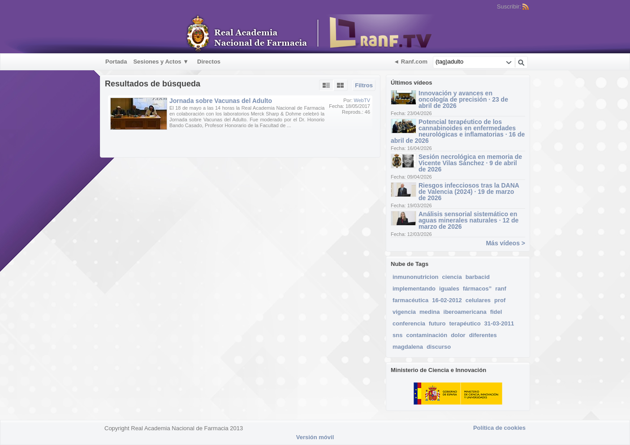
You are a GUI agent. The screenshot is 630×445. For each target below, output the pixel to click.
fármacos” (477, 288)
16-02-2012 (447, 300)
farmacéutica (410, 300)
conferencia (409, 323)
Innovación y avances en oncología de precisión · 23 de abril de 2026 (463, 99)
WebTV (362, 100)
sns (397, 335)
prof (499, 300)
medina (429, 311)
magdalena (408, 346)
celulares (478, 300)
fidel (496, 311)
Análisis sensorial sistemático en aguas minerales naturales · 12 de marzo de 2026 (468, 220)
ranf (500, 288)
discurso (439, 346)
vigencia (404, 311)
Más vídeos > (505, 243)
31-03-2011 (499, 323)
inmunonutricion (416, 277)
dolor (458, 335)
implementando (414, 288)
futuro (437, 323)
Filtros (364, 85)
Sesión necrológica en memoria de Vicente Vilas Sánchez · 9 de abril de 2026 (470, 163)
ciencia (452, 277)
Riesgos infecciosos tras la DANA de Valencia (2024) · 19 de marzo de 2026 (469, 191)
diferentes (483, 335)
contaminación (426, 335)
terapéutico (465, 323)
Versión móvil (315, 437)
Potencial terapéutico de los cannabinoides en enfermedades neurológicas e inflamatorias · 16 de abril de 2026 (458, 131)
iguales (449, 288)
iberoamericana (465, 311)
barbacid (478, 277)
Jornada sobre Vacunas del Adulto (220, 100)
